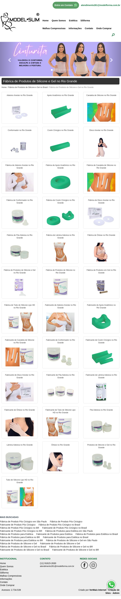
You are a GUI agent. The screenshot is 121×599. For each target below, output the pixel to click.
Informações (75, 28)
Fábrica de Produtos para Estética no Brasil (97, 534)
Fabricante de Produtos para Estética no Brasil (65, 537)
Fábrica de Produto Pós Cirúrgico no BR (19, 528)
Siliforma (85, 20)
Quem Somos (59, 20)
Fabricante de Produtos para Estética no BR (21, 540)
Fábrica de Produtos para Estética (16, 534)
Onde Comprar (104, 28)
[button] (9, 59)
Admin (116, 593)
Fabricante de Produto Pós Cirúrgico (17, 524)
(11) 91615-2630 (48, 563)
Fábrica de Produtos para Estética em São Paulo (69, 531)
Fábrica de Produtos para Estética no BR (20, 537)
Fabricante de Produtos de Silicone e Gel (60, 543)
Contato (89, 28)
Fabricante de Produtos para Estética (54, 534)
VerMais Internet (97, 590)
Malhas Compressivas (53, 28)
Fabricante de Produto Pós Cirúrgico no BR (21, 531)
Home (45, 20)
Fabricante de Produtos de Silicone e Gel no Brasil (24, 550)
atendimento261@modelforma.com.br (100, 5)
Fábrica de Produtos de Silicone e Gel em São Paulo (71, 540)
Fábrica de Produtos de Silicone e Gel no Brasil (28, 87)
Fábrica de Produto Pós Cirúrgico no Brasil (59, 524)
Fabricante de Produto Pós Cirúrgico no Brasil (64, 528)
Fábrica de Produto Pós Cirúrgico (66, 521)
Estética (73, 20)
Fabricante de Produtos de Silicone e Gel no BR (75, 550)
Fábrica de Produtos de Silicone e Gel (18, 543)
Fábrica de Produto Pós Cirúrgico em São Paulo (23, 521)
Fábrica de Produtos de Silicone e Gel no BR (71, 546)
